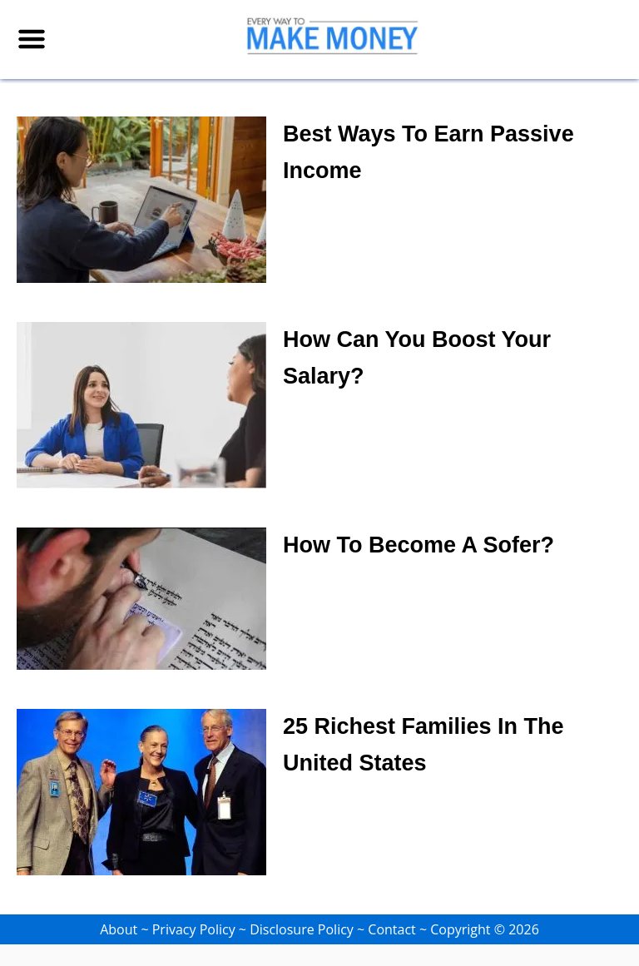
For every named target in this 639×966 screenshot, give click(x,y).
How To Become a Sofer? (418, 545)
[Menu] (31, 39)
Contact (391, 929)
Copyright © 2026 (484, 929)
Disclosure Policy (301, 929)
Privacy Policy (194, 929)
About (119, 929)
